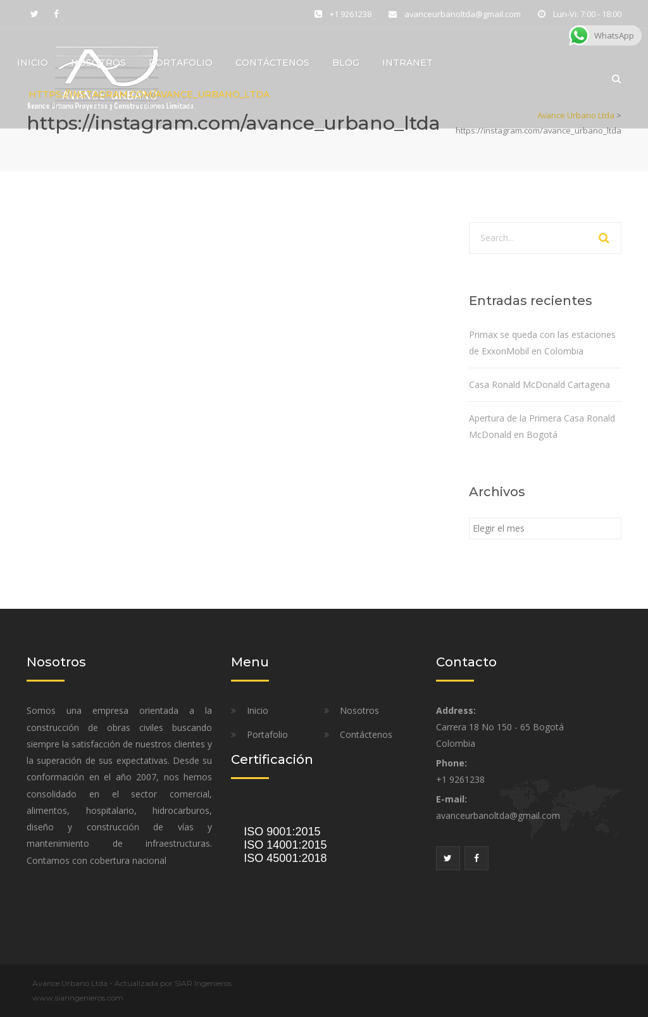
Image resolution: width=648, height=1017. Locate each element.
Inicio (32, 64)
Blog (345, 64)
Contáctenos (272, 64)
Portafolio (181, 64)
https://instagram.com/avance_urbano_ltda (149, 95)
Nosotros (98, 64)
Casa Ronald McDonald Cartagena (539, 384)
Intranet (407, 64)
